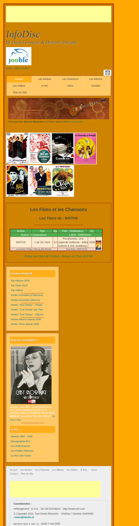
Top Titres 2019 (19, 285)
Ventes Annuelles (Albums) (25, 300)
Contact (95, 85)
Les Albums (95, 79)
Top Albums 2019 (20, 280)
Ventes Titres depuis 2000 (25, 324)
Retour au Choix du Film (77, 256)
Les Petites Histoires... (23, 450)
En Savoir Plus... (77, 121)
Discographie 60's (20, 441)
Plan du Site (20, 92)
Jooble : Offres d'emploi (17, 68)
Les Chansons (70, 79)
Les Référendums (20, 446)
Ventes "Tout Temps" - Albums (27, 314)
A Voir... (85, 470)
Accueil (19, 79)
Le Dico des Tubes (21, 455)
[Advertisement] (72, 14)
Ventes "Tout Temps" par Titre (27, 309)
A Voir (44, 85)
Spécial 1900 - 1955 (22, 436)
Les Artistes (44, 79)
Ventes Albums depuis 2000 (26, 319)
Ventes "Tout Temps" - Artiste (26, 304)
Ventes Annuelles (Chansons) (27, 295)
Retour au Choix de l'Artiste (41, 256)
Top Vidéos (17, 290)
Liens (70, 85)
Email (107, 72)
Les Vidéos (19, 85)
